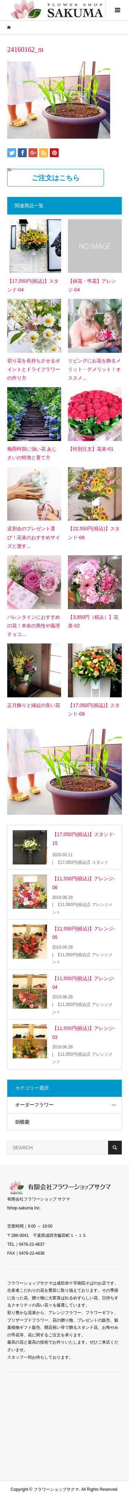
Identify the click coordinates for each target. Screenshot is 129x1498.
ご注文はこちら (56, 178)
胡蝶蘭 (22, 1122)
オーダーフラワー (34, 1104)
